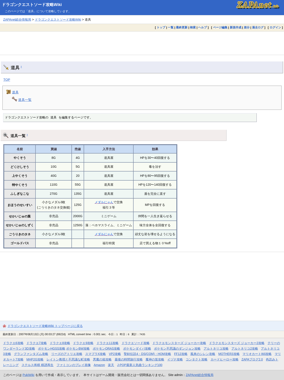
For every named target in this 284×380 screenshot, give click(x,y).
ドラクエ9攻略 (83, 343)
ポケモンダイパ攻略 (137, 348)
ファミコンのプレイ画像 (74, 365)
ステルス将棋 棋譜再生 (37, 365)
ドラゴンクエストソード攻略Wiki (32, 4)
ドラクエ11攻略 (107, 343)
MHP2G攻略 (34, 359)
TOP (6, 79)
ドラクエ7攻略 (36, 343)
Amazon (99, 365)
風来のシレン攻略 (202, 354)
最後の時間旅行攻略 (129, 359)
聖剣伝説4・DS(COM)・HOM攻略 (147, 354)
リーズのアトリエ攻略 (66, 354)
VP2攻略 (115, 354)
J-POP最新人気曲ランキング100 (139, 365)
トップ (161, 27)
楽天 (111, 365)
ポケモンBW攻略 (78, 348)
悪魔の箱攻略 (102, 359)
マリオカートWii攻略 (257, 354)
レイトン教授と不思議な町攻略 (68, 359)
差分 (247, 27)
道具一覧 (25, 100)
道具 (15, 92)
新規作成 (235, 27)
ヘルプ (202, 27)
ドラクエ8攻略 (60, 343)
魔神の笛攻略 (155, 359)
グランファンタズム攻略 (31, 354)
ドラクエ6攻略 (13, 343)
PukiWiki (28, 375)
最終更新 (181, 27)
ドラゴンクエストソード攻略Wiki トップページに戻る (45, 326)
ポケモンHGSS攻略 (51, 348)
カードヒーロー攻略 (225, 359)
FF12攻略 (180, 354)
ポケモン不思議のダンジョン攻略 (177, 348)
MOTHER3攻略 (229, 354)
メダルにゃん (104, 202)
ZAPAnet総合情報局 (17, 19)
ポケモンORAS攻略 (106, 348)
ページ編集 (220, 27)
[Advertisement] (142, 43)
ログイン (275, 27)
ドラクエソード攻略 (136, 343)
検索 (193, 27)
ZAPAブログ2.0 (252, 359)
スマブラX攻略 (95, 354)
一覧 (171, 27)
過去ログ (258, 27)
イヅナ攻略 (175, 359)
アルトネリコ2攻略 (244, 348)
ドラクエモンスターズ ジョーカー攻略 (179, 343)
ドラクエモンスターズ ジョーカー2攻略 (236, 343)
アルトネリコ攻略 (216, 348)
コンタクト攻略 (196, 359)
